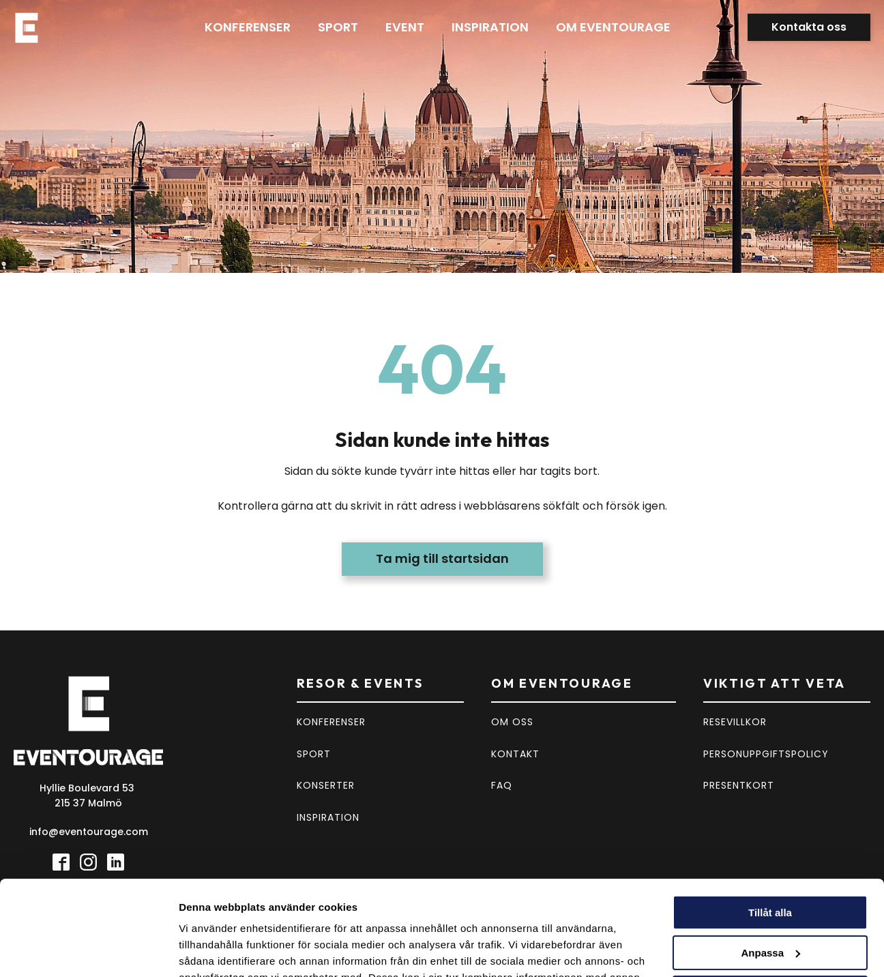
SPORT (314, 754)
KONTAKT (515, 754)
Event (404, 26)
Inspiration (490, 26)
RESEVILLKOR (735, 722)
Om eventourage (613, 26)
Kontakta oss (808, 27)
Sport (338, 26)
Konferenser (248, 26)
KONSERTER (326, 785)
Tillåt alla (770, 831)
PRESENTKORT (738, 785)
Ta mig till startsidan (442, 558)
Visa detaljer (209, 950)
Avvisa (770, 911)
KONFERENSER (331, 722)
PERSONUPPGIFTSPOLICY (766, 754)
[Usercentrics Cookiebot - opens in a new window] (88, 950)
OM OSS (512, 722)
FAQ (501, 785)
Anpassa (770, 871)
